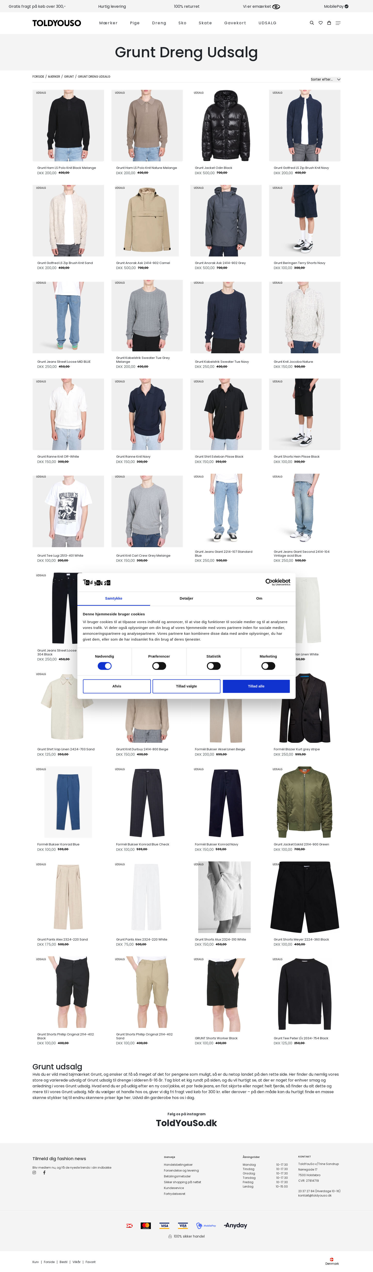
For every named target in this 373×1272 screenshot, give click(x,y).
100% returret (187, 6)
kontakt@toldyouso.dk (315, 1195)
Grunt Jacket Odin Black (213, 168)
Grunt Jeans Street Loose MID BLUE (64, 362)
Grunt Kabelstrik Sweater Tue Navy (222, 362)
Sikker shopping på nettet (182, 1182)
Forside (38, 76)
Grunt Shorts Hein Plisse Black (297, 457)
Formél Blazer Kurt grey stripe (297, 749)
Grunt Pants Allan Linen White (296, 654)
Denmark (332, 1262)
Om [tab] (259, 598)
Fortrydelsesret (174, 1194)
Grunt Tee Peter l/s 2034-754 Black (301, 1038)
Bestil (63, 1262)
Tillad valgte (186, 686)
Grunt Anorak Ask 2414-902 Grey (220, 263)
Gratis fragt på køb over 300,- (37, 6)
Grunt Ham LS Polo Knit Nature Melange (146, 168)
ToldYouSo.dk (186, 1123)
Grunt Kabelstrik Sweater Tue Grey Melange (143, 359)
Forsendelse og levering (181, 1170)
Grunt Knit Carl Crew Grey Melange (143, 556)
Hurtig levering (112, 6)
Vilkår (77, 1262)
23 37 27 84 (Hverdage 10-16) (319, 1191)
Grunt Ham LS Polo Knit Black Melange (66, 168)
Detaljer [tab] (186, 598)
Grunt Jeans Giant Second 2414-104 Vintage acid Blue (302, 553)
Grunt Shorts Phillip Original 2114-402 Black (65, 1036)
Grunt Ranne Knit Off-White (58, 457)
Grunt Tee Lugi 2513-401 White (60, 556)
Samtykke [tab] (113, 598)
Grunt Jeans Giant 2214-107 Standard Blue (223, 553)
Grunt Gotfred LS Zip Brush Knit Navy (301, 168)
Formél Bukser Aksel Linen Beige (220, 749)
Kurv (35, 1262)
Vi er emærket (261, 6)
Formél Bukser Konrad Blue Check (142, 844)
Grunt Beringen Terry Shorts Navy (299, 263)
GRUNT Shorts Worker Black (216, 1038)
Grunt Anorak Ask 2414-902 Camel (143, 263)
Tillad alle (256, 686)
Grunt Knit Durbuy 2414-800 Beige (142, 749)
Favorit (91, 1262)
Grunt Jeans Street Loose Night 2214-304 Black (66, 652)
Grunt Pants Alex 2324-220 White (141, 940)
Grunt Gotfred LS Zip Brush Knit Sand (65, 263)
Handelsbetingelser (178, 1165)
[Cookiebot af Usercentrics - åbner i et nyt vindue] (269, 582)
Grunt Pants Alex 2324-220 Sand (62, 940)
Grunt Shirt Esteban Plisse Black (219, 457)
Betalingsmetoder (177, 1176)
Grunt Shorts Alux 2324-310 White (220, 940)
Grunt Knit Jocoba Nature (293, 362)
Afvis (116, 686)
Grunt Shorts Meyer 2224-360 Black (301, 940)
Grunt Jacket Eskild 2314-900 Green (301, 844)
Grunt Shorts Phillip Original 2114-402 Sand (144, 1036)
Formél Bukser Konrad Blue (58, 844)
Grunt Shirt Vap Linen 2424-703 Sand (66, 749)
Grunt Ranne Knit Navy (133, 457)
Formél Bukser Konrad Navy (216, 844)
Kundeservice (174, 1188)
